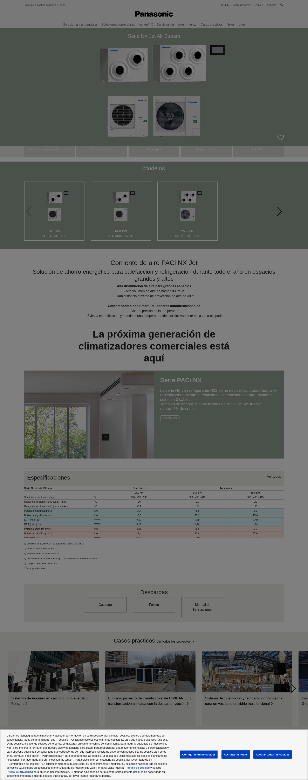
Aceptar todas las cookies (272, 754)
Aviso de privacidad (20, 771)
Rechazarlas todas (236, 754)
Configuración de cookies (198, 754)
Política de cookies (137, 767)
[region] (154, 755)
